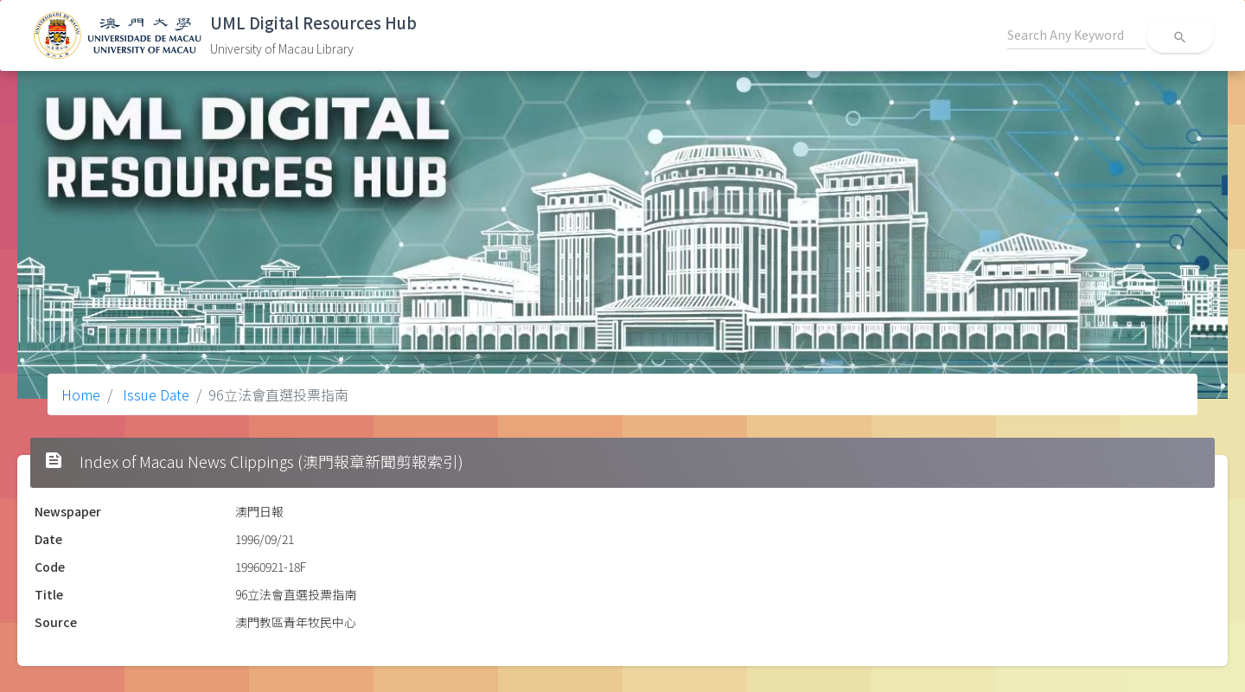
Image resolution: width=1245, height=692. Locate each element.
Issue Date (154, 394)
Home (80, 394)
